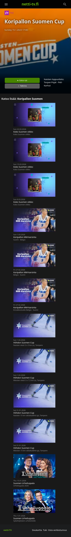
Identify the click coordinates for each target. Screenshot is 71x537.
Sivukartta (37, 530)
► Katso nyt (22, 80)
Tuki (45, 530)
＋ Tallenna (22, 86)
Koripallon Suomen (30, 99)
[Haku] (64, 4)
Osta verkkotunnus (57, 530)
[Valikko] (6, 4)
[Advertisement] (35, 53)
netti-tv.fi (30, 4)
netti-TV (7, 530)
